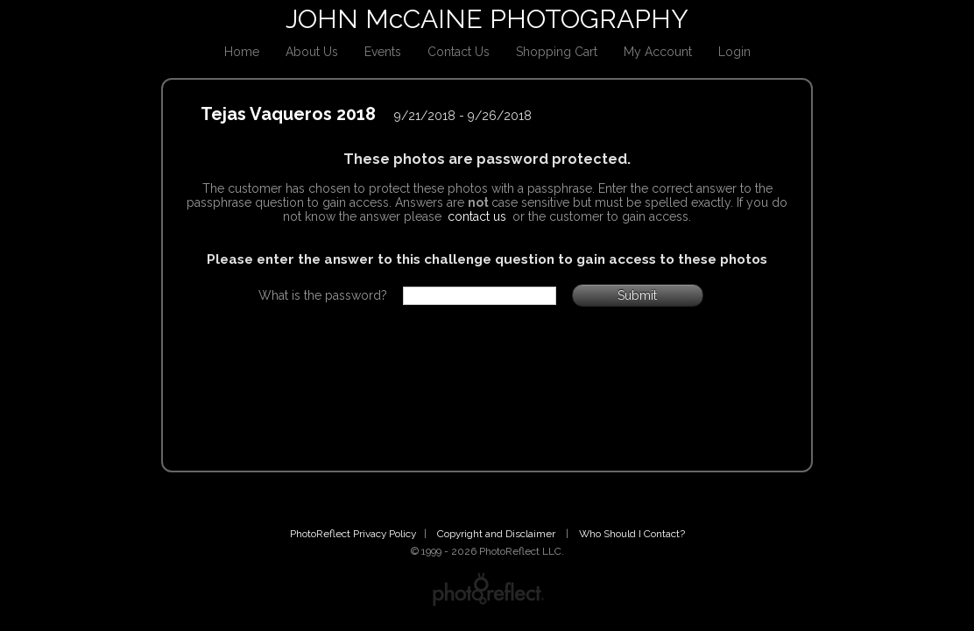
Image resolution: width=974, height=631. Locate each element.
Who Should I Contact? (632, 534)
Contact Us (458, 52)
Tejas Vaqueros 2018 (288, 113)
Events (382, 52)
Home (241, 52)
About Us (312, 52)
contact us (477, 216)
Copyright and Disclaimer (497, 534)
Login (734, 52)
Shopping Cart (556, 52)
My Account (658, 52)
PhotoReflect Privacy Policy (353, 534)
